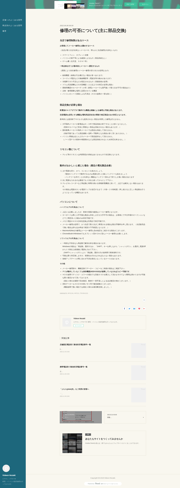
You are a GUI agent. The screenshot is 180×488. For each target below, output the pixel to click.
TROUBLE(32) (84, 293)
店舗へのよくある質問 (12, 20)
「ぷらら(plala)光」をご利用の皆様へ (74, 389)
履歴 (4, 31)
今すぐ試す (130, 4)
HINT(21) (76, 293)
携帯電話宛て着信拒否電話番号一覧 (73, 367)
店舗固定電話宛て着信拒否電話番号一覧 (75, 345)
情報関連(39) (63, 293)
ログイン (145, 4)
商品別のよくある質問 (12, 25)
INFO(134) (71, 293)
